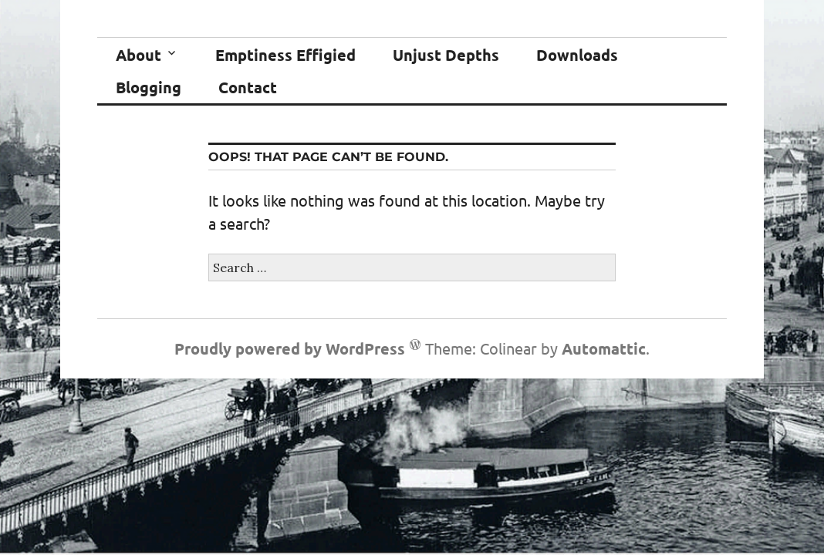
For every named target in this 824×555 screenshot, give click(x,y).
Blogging (148, 87)
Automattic (604, 348)
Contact (247, 87)
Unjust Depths (446, 55)
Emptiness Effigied (285, 55)
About (138, 55)
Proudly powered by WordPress (289, 348)
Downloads (577, 55)
